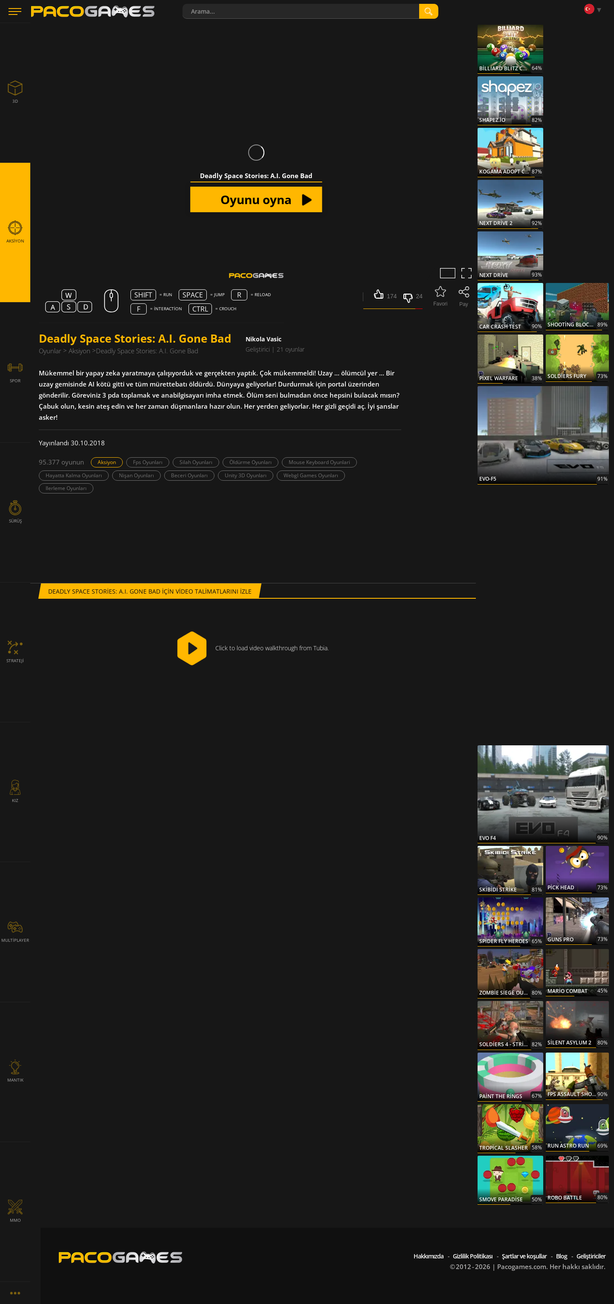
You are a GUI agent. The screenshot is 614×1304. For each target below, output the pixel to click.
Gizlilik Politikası (472, 1256)
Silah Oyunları (196, 462)
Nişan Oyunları (136, 475)
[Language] (594, 9)
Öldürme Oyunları (250, 462)
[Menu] (15, 11)
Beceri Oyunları (189, 475)
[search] (428, 11)
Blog (561, 1256)
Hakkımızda (428, 1256)
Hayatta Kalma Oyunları (74, 475)
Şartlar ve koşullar (524, 1256)
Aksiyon (107, 462)
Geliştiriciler (590, 1256)
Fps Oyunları (147, 462)
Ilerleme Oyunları (66, 488)
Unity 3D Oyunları (245, 475)
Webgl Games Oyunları (311, 475)
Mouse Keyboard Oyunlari (319, 462)
